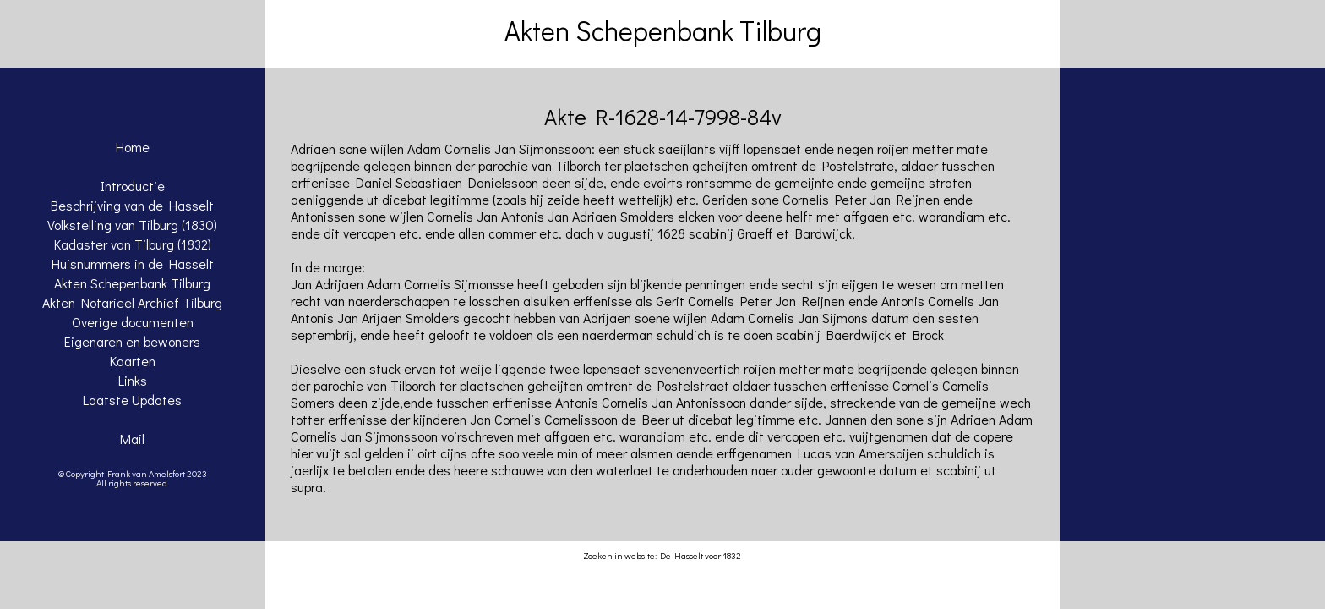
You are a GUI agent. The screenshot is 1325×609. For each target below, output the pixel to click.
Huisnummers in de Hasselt (133, 263)
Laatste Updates (132, 400)
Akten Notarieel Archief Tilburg (132, 302)
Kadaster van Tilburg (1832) (132, 244)
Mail (132, 438)
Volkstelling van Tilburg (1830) (132, 224)
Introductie (133, 186)
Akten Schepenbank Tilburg (132, 283)
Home (133, 147)
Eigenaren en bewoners (132, 341)
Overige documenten (133, 322)
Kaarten (132, 361)
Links (132, 380)
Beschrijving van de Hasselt (132, 205)
